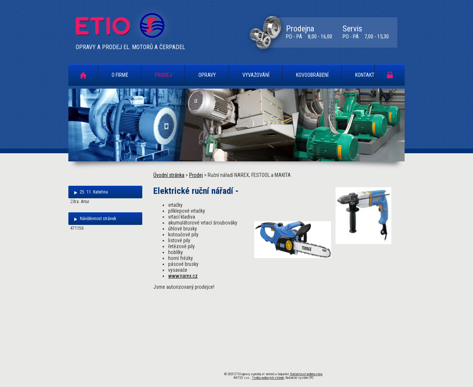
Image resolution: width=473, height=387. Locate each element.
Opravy (207, 75)
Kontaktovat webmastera (306, 374)
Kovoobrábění (312, 75)
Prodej (163, 75)
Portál (390, 75)
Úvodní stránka (83, 75)
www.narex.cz (183, 276)
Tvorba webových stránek (268, 378)
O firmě (120, 75)
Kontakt (364, 75)
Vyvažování (255, 75)
